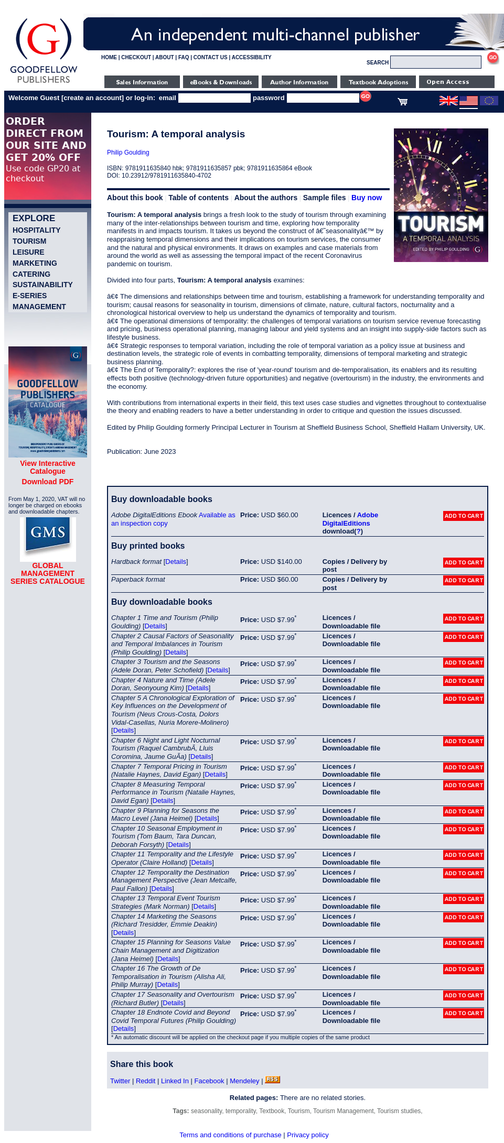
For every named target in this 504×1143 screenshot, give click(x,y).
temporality (241, 1111)
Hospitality (37, 230)
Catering (31, 274)
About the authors (266, 197)
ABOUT (164, 57)
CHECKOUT (136, 57)
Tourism (29, 241)
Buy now (366, 197)
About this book (135, 197)
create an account (92, 98)
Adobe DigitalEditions (350, 519)
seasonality (206, 1111)
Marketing (35, 263)
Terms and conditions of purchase (230, 1135)
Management (39, 306)
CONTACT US (211, 57)
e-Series (30, 295)
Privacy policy (307, 1135)
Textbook (271, 1111)
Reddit (146, 1081)
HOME (109, 57)
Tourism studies (399, 1111)
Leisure (29, 252)
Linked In (175, 1081)
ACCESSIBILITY (252, 57)
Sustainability (43, 284)
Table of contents (198, 197)
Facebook (209, 1081)
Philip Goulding (128, 152)
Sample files (324, 197)
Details (175, 561)
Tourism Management (343, 1111)
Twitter (120, 1081)
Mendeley (244, 1081)
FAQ (183, 57)
